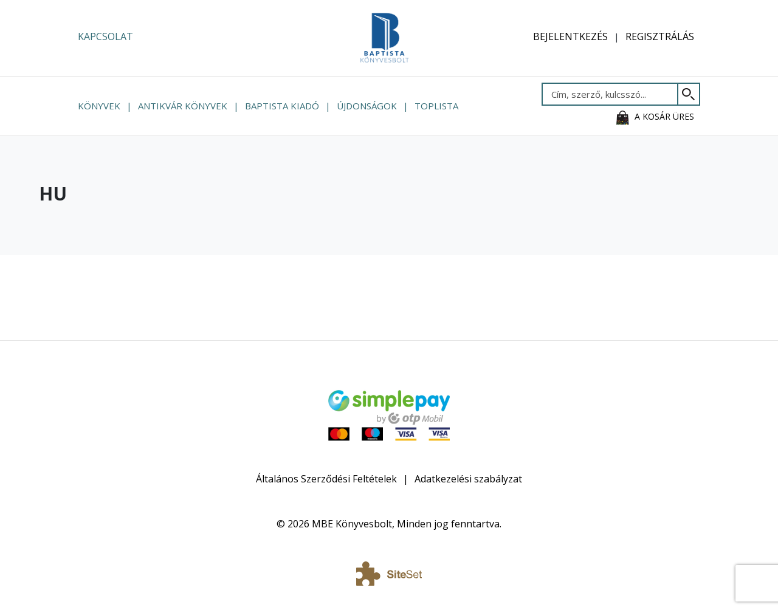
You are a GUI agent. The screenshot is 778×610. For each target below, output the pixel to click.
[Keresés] (689, 94)
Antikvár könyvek (182, 106)
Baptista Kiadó (282, 106)
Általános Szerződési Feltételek (326, 478)
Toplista (436, 106)
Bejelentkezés (570, 36)
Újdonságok (367, 106)
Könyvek (99, 106)
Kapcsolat (105, 36)
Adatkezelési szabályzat (468, 478)
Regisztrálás (659, 36)
